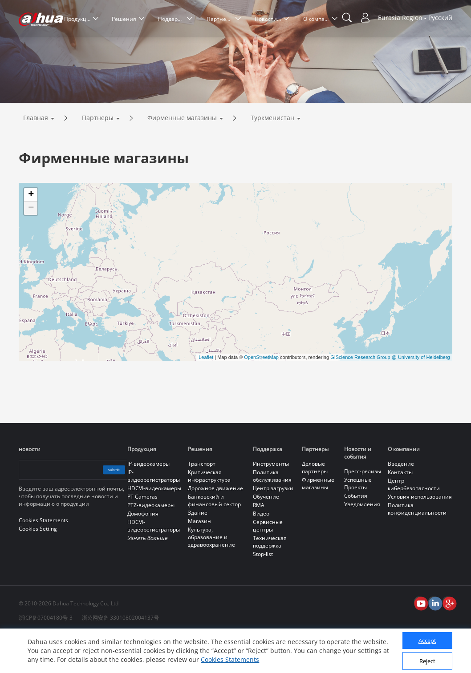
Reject (427, 661)
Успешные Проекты (358, 520)
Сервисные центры (268, 563)
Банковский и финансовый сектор (214, 537)
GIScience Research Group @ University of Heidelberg (390, 394)
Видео (261, 551)
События (355, 533)
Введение (401, 501)
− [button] (31, 245)
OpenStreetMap (261, 394)
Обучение (266, 534)
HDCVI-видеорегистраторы (153, 563)
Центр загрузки (273, 525)
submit (105, 507)
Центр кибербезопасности (414, 521)
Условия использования (420, 534)
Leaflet (206, 394)
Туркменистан (272, 155)
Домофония (142, 551)
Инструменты (271, 501)
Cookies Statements (230, 659)
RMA (258, 542)
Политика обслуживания (272, 513)
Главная (35, 155)
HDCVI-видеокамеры (154, 525)
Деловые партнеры (315, 504)
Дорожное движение (215, 525)
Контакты (400, 509)
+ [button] (31, 232)
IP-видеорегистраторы (153, 513)
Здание (197, 550)
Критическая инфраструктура (209, 513)
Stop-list (263, 591)
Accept (427, 641)
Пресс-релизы (362, 508)
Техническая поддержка (270, 579)
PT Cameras (142, 534)
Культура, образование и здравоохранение (211, 574)
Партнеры (98, 155)
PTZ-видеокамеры (151, 542)
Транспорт (201, 501)
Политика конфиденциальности (417, 546)
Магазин (199, 558)
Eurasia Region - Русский (415, 17)
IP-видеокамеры (148, 501)
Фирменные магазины (182, 155)
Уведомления (362, 541)
